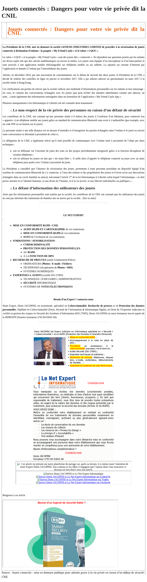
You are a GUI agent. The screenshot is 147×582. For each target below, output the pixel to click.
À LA (38, 256)
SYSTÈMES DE (48, 286)
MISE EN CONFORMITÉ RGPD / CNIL (35, 225)
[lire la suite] (89, 198)
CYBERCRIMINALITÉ (36, 244)
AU (29, 252)
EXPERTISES (21, 275)
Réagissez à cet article (14, 495)
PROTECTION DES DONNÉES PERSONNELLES (51, 248)
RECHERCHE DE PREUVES (29, 259)
